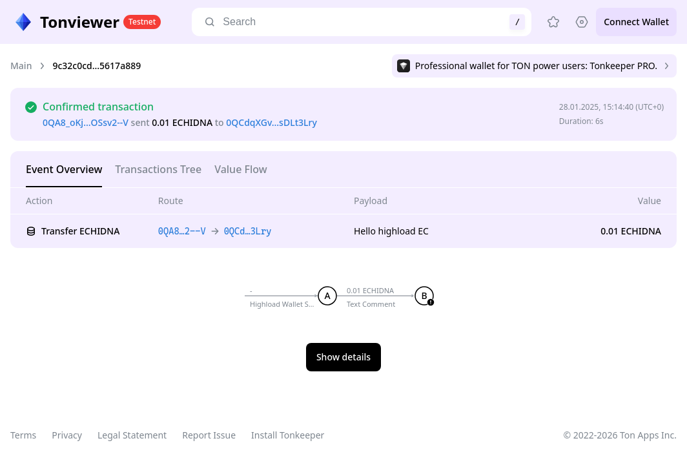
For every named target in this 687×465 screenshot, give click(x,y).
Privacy (67, 435)
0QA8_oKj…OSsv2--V (85, 122)
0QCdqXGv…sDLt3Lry (271, 122)
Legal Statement (132, 435)
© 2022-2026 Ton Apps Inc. (620, 435)
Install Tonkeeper (287, 435)
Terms (23, 435)
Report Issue (209, 435)
